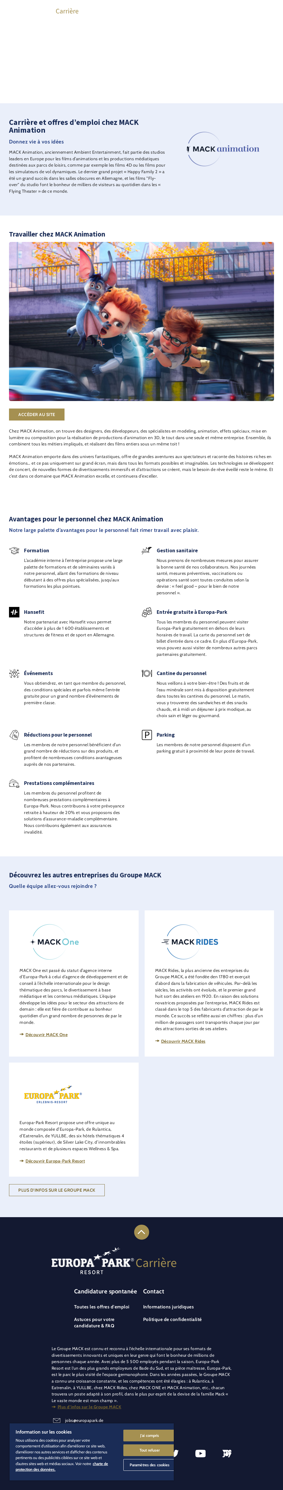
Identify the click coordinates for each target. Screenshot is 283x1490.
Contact (153, 1291)
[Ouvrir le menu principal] (269, 10)
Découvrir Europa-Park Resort (55, 1161)
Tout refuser (150, 1450)
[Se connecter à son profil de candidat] (251, 10)
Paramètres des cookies (150, 1464)
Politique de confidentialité (172, 1319)
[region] (92, 1451)
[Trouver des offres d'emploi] (233, 9)
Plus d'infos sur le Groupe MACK (56, 1190)
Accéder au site (36, 414)
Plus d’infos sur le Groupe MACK (90, 1407)
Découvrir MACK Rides (183, 1041)
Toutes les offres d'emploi (102, 1307)
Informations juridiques (168, 1307)
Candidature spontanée (105, 1291)
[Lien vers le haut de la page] (141, 1232)
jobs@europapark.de (84, 1420)
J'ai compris (149, 1435)
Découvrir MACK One (47, 1034)
